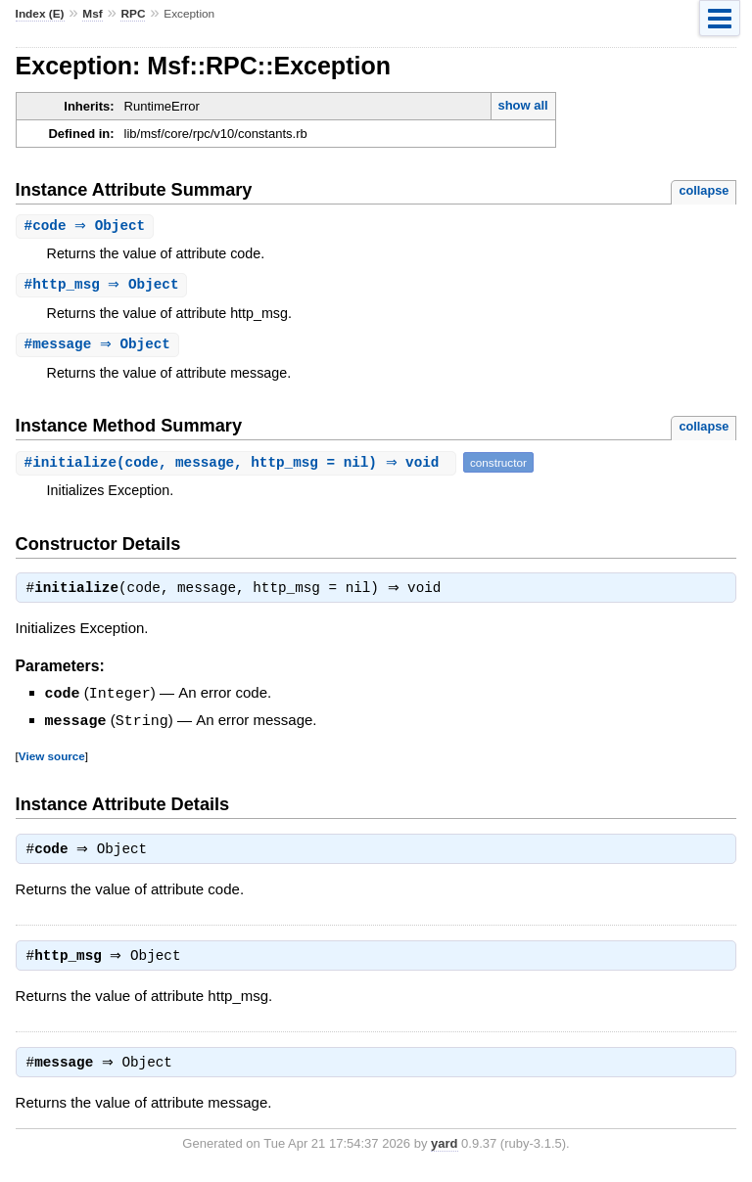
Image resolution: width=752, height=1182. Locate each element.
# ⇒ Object (87, 226)
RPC (132, 14)
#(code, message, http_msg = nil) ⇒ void (238, 465)
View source (52, 758)
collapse (703, 190)
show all (522, 105)
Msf (92, 14)
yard (444, 1152)
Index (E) (40, 14)
